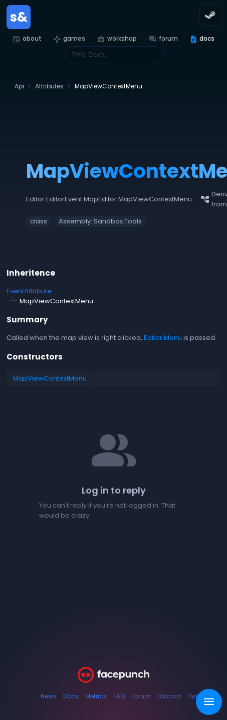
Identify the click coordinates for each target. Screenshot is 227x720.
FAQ (119, 696)
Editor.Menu (163, 337)
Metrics (96, 696)
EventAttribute (29, 291)
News (49, 696)
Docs (71, 696)
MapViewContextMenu (50, 378)
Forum (141, 696)
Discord (169, 696)
